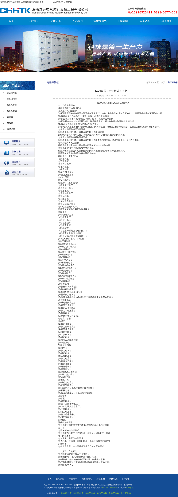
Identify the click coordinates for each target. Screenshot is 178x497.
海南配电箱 (114, 493)
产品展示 (78, 21)
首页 (11, 21)
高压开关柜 (12, 99)
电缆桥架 (11, 129)
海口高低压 (78, 493)
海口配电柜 (102, 493)
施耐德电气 (100, 21)
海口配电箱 (125, 493)
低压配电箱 (12, 111)
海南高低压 (66, 493)
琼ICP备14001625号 (109, 488)
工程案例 (122, 21)
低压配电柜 (12, 105)
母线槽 (10, 123)
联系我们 (167, 21)
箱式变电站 (12, 93)
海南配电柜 (90, 493)
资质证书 (55, 21)
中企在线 (130, 488)
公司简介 (33, 21)
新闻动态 (144, 21)
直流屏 (10, 117)
